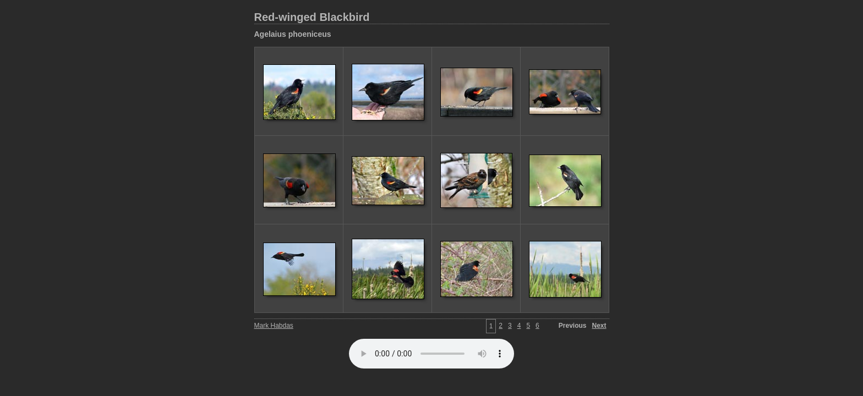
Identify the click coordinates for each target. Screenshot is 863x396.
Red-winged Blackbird (312, 17)
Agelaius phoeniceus (292, 34)
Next (599, 325)
